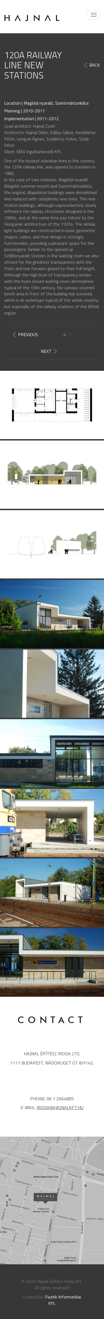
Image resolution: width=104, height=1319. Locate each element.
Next (46, 351)
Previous (28, 334)
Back (94, 65)
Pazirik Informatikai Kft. (63, 1300)
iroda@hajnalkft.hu (60, 1107)
